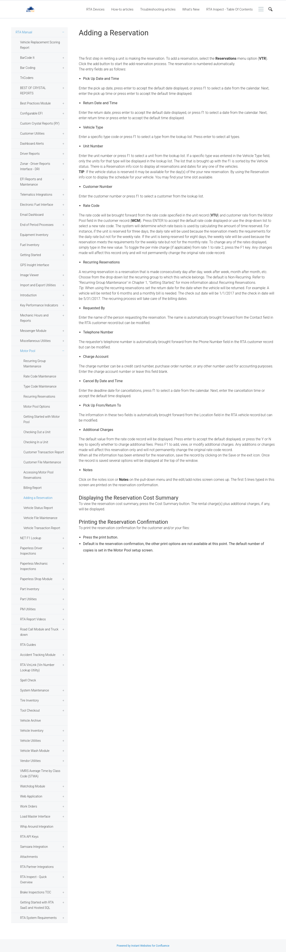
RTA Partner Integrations (37, 867)
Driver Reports (30, 153)
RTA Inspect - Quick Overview (33, 879)
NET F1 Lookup (30, 538)
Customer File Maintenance (42, 462)
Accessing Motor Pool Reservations (38, 475)
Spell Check (28, 680)
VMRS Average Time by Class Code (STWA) (40, 773)
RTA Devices (95, 9)
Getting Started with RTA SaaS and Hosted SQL (37, 905)
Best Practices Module (35, 103)
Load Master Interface (35, 816)
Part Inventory (29, 589)
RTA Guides (28, 645)
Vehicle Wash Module (34, 751)
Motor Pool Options (36, 406)
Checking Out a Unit (36, 432)
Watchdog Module (32, 786)
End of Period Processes (36, 225)
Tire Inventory (29, 700)
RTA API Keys (29, 836)
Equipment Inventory (34, 235)
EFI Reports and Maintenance (31, 181)
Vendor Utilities (30, 761)
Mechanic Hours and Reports (34, 318)
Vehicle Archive (30, 720)
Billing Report (32, 488)
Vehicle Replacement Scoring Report (40, 44)
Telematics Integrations (36, 194)
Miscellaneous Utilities (35, 341)
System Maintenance (34, 690)
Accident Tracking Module (37, 655)
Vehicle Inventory (31, 730)
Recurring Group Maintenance (34, 363)
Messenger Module (33, 331)
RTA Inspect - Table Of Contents (229, 9)
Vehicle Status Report (38, 508)
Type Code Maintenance (40, 386)
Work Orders (28, 806)
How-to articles (122, 9)
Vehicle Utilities (30, 740)
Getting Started (30, 255)
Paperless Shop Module (36, 579)
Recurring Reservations (39, 396)
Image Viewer (29, 275)
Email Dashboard (32, 214)
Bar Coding (27, 68)
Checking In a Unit (35, 442)
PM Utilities (28, 609)
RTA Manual (24, 32)
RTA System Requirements (38, 918)
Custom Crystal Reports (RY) (39, 123)
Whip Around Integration (36, 826)
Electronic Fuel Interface (36, 204)
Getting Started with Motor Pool (41, 419)
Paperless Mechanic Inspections (34, 566)
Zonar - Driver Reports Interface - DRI (35, 166)
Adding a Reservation (38, 498)
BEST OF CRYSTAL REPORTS (33, 90)
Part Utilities (28, 599)
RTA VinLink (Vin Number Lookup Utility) (37, 667)
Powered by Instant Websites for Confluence (143, 945)
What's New (191, 9)
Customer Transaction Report (43, 452)
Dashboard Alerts (32, 143)
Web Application (31, 796)
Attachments (29, 857)
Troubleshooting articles (158, 9)
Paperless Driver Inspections (31, 550)
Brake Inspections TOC (35, 892)
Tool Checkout (30, 710)
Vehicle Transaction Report (41, 528)
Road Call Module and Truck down (39, 632)
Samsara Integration (34, 846)
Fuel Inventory (29, 245)
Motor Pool (27, 351)
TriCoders (26, 78)
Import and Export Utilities (38, 285)
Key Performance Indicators (39, 305)
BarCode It (27, 57)
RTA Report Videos (33, 619)
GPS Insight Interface (34, 265)
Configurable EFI (31, 113)
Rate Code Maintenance (39, 376)
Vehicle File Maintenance (40, 518)
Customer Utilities (32, 133)
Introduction (28, 295)
